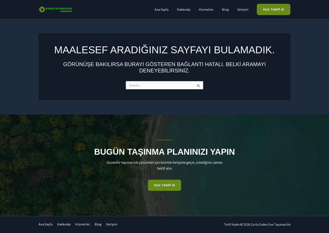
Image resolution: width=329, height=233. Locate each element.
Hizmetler (87, 224)
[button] (273, 9)
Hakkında (66, 224)
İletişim (121, 224)
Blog (105, 224)
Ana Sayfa (45, 224)
